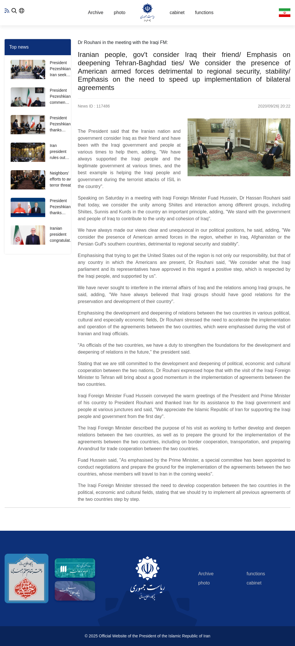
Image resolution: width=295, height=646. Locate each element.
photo (119, 12)
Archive (95, 12)
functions (204, 12)
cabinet (177, 12)
